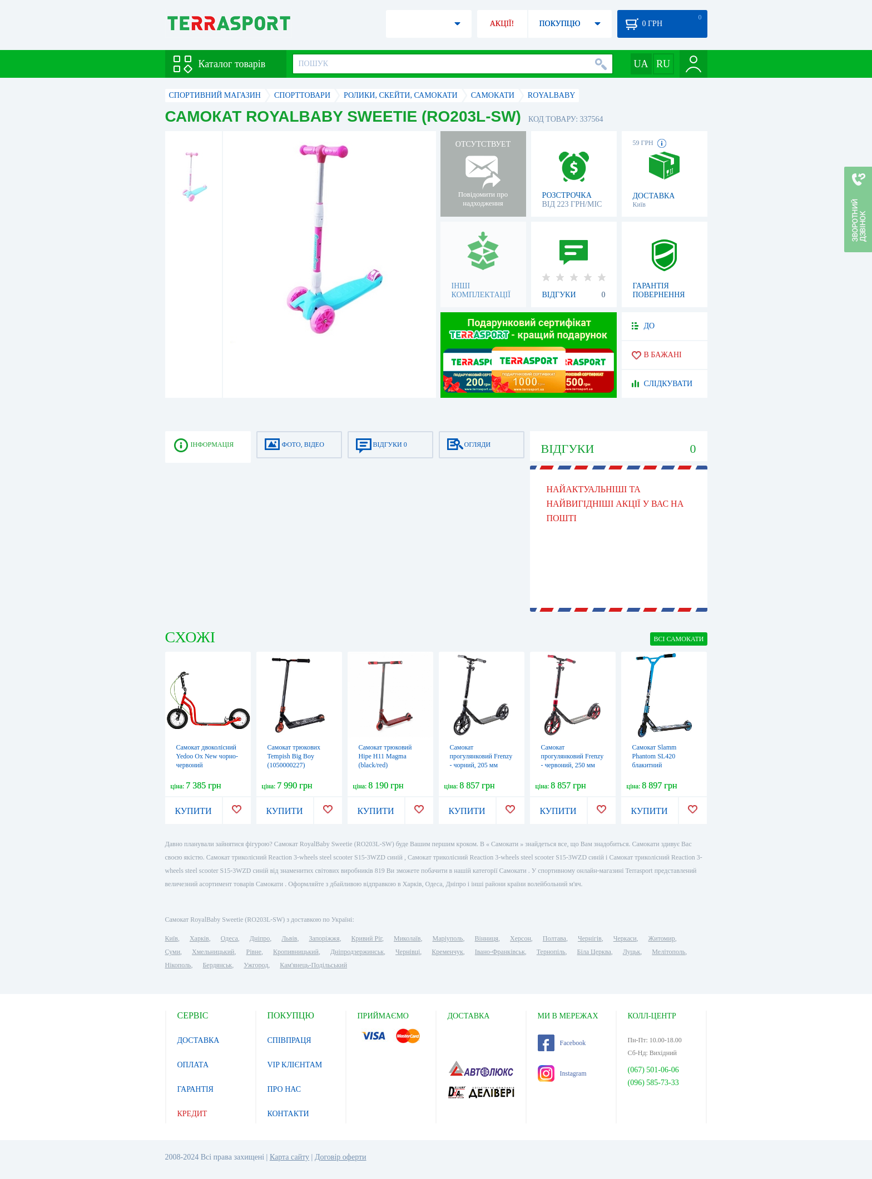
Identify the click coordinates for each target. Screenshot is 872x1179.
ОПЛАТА (193, 1065)
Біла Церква (594, 952)
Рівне (253, 952)
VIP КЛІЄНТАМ (295, 1065)
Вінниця (487, 938)
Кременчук (447, 952)
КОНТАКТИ (288, 1114)
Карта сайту (289, 1157)
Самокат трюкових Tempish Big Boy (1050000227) (294, 756)
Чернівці (407, 952)
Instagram (562, 1073)
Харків (199, 938)
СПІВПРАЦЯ (289, 1040)
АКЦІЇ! (502, 23)
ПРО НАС (284, 1089)
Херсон (520, 938)
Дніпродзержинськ (357, 952)
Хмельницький (213, 952)
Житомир (661, 938)
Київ (171, 938)
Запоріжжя (324, 938)
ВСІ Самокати (678, 639)
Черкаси (625, 938)
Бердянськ (217, 965)
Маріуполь (448, 938)
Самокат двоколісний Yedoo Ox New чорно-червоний (207, 756)
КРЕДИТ (192, 1114)
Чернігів (590, 938)
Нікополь (178, 965)
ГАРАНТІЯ (195, 1089)
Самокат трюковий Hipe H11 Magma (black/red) (385, 756)
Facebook (562, 1043)
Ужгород (256, 965)
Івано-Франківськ (500, 952)
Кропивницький (296, 952)
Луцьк (632, 952)
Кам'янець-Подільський (313, 965)
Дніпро (260, 938)
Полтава (554, 938)
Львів (289, 938)
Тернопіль (551, 952)
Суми (173, 952)
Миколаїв (407, 938)
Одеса (229, 938)
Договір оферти (340, 1157)
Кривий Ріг (367, 938)
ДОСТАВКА (198, 1040)
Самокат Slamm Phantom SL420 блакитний (654, 756)
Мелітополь (668, 952)
